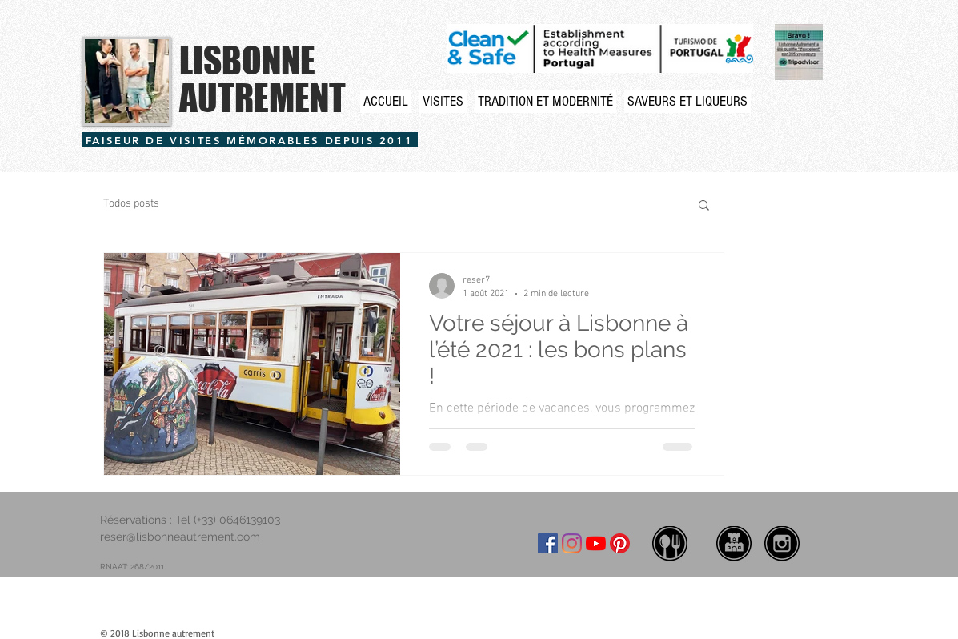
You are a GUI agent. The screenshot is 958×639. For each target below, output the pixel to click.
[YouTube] (596, 543)
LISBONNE (247, 60)
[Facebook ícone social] (548, 543)
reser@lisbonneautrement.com (180, 536)
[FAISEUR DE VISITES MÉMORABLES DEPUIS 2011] (250, 139)
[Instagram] (572, 543)
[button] (703, 206)
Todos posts (131, 204)
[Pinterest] (620, 543)
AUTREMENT (262, 97)
